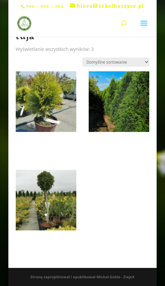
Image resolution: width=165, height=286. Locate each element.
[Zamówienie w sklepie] (115, 62)
